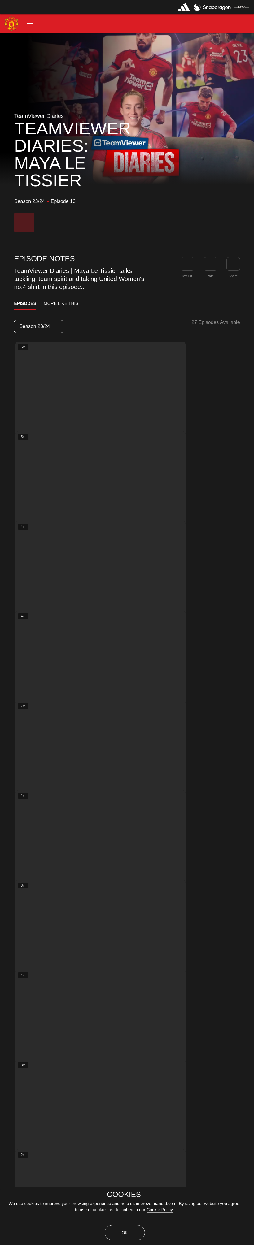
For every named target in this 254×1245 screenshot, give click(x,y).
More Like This (61, 303)
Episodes (25, 303)
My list (187, 276)
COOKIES (124, 1194)
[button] (30, 23)
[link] (233, 264)
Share (233, 276)
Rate (210, 276)
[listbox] (39, 326)
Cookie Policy (160, 1209)
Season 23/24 (38, 326)
